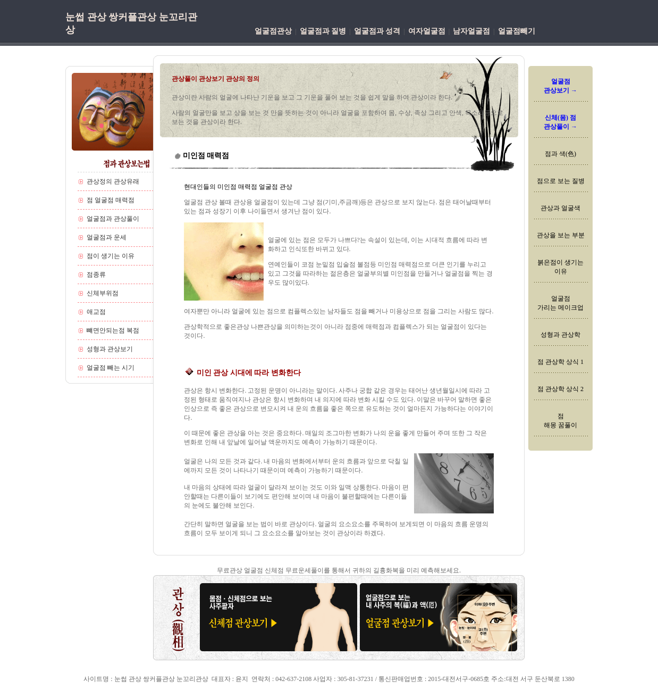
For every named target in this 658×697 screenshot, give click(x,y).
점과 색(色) (560, 153)
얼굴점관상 (273, 31)
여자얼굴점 (426, 31)
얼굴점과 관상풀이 (113, 218)
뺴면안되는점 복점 (113, 330)
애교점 (96, 312)
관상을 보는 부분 (561, 235)
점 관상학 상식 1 (560, 362)
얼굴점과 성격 (377, 31)
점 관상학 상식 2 (560, 389)
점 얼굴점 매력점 (110, 200)
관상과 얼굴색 (560, 208)
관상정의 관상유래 (113, 181)
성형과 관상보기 (110, 349)
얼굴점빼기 (516, 31)
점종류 (96, 274)
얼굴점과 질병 (323, 31)
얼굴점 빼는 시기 (110, 367)
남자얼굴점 (471, 31)
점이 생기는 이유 (110, 256)
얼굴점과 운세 (106, 237)
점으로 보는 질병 (561, 181)
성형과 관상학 (560, 334)
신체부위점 (103, 293)
